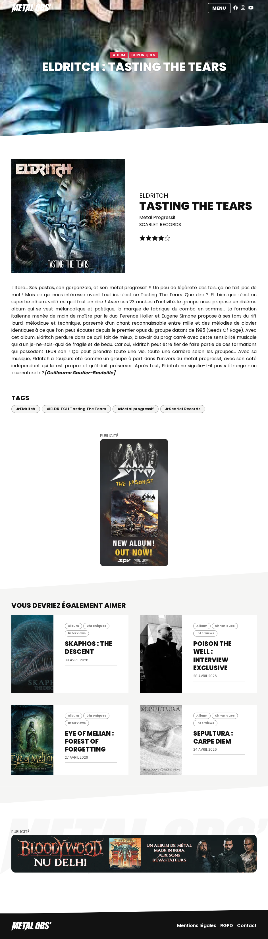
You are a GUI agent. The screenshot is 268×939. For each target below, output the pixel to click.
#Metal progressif (135, 409)
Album (119, 55)
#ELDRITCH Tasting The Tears (76, 409)
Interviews (77, 633)
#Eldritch (25, 409)
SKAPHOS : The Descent (88, 647)
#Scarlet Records (182, 409)
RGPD (226, 925)
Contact (247, 925)
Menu (219, 8)
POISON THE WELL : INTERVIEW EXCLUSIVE (212, 655)
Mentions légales (196, 925)
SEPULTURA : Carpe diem (213, 737)
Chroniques (143, 55)
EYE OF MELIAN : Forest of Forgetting (89, 741)
